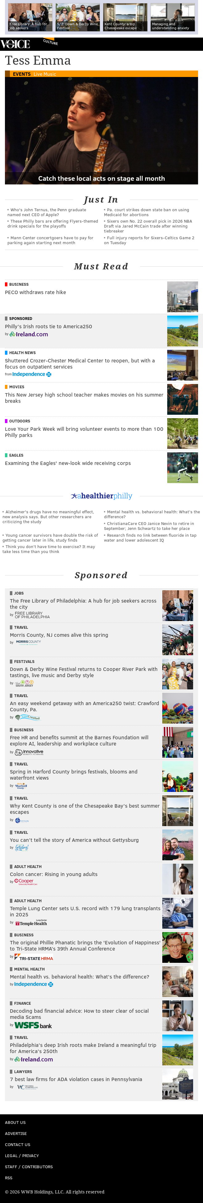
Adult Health (28, 866)
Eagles (16, 455)
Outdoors (19, 421)
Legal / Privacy (22, 1155)
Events (22, 74)
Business (19, 284)
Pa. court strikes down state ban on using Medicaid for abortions (146, 212)
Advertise (16, 1133)
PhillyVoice (15, 43)
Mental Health (29, 969)
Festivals (24, 661)
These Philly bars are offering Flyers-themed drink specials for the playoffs (52, 223)
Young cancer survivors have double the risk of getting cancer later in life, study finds (50, 537)
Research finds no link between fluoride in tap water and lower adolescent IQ (150, 537)
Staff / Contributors (29, 1166)
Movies (16, 387)
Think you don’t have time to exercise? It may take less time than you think (48, 548)
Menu (193, 44)
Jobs (19, 593)
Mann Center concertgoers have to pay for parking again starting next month (50, 240)
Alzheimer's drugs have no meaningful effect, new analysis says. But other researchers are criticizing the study (48, 516)
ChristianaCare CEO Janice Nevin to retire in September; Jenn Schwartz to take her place (149, 525)
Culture (50, 42)
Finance (22, 1003)
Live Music (45, 74)
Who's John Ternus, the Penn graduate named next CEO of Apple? (46, 212)
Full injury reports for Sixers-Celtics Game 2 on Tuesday (149, 240)
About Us (15, 1122)
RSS (8, 1178)
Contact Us (17, 1144)
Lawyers (23, 1071)
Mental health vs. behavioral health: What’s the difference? (152, 514)
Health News (22, 352)
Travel (21, 627)
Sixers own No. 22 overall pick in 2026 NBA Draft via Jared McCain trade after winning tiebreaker (148, 226)
